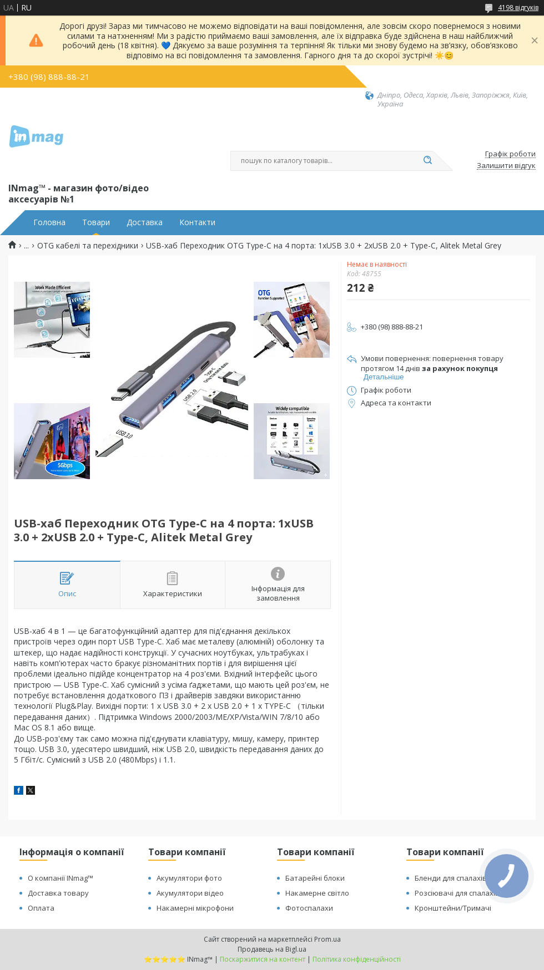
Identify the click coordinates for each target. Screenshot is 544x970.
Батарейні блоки (315, 878)
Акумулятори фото (189, 878)
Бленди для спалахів (451, 878)
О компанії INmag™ (60, 878)
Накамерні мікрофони (195, 908)
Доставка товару (58, 893)
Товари (96, 222)
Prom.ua (327, 939)
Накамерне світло (317, 893)
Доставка (145, 222)
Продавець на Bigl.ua (272, 949)
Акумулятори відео (190, 893)
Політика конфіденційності (357, 959)
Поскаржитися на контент (262, 959)
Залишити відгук (506, 166)
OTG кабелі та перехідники (87, 246)
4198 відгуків (518, 7)
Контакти (197, 222)
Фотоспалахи (309, 908)
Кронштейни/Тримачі (453, 908)
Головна (49, 222)
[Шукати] (427, 161)
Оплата (41, 908)
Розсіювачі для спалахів (457, 893)
